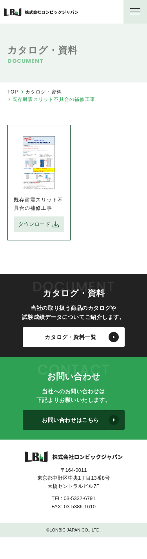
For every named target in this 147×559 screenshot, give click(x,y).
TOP (12, 92)
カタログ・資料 (43, 92)
